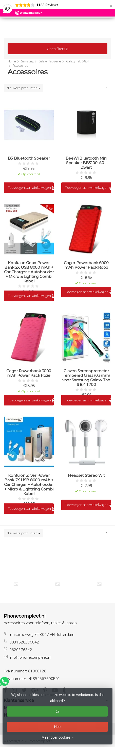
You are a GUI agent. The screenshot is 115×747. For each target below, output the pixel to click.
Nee (57, 727)
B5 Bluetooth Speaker (29, 158)
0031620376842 (24, 641)
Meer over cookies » (57, 737)
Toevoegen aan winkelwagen (31, 187)
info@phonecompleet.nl (30, 657)
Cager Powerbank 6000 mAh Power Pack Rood (86, 265)
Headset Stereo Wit (86, 475)
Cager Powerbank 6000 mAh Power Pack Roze (28, 373)
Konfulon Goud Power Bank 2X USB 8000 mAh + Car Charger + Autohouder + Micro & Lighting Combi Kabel (29, 272)
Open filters (57, 48)
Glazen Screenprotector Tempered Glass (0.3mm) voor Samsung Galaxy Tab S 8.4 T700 (86, 378)
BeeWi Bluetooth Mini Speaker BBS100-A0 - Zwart (86, 163)
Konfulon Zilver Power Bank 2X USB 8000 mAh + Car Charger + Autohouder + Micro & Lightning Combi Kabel (29, 484)
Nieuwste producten (23, 88)
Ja (57, 711)
